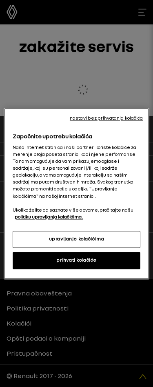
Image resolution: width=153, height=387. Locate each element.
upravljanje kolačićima (76, 239)
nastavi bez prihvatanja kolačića (106, 118)
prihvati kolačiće (76, 260)
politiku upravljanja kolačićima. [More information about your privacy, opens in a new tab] (49, 217)
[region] (76, 193)
